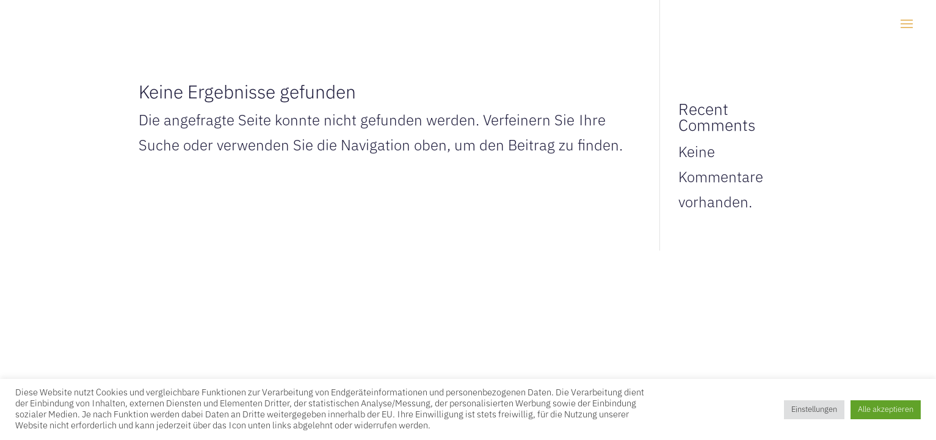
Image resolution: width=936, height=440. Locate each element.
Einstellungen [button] (814, 410)
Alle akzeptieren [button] (885, 410)
